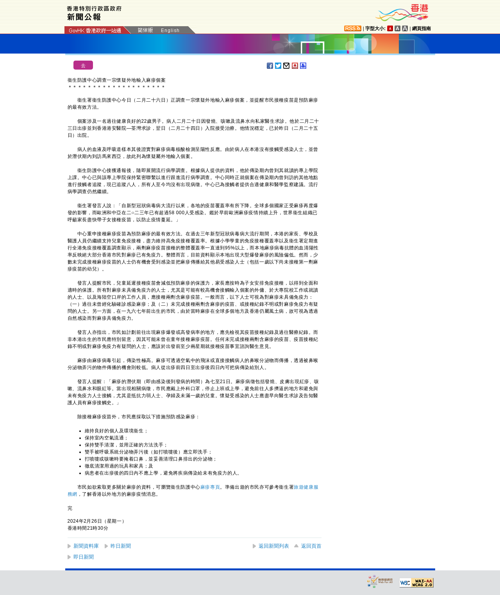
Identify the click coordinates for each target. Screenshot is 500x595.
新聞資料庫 (86, 546)
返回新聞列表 (274, 546)
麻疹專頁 (210, 487)
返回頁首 (311, 546)
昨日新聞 (121, 546)
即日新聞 (83, 557)
